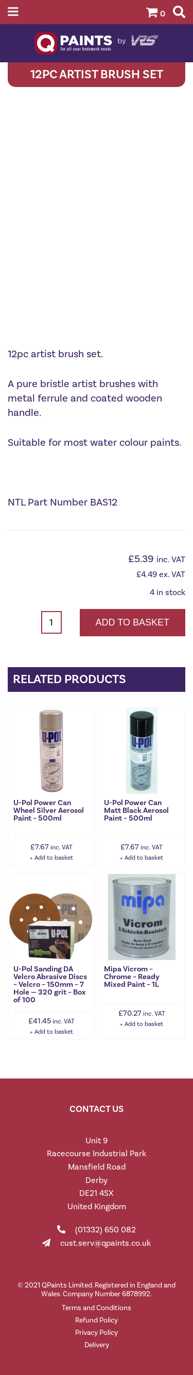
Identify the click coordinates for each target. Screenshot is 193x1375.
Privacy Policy (96, 1332)
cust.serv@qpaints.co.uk (105, 1243)
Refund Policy (96, 1320)
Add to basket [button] (53, 857)
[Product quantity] (51, 622)
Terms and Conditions (96, 1307)
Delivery (96, 1345)
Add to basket (132, 622)
